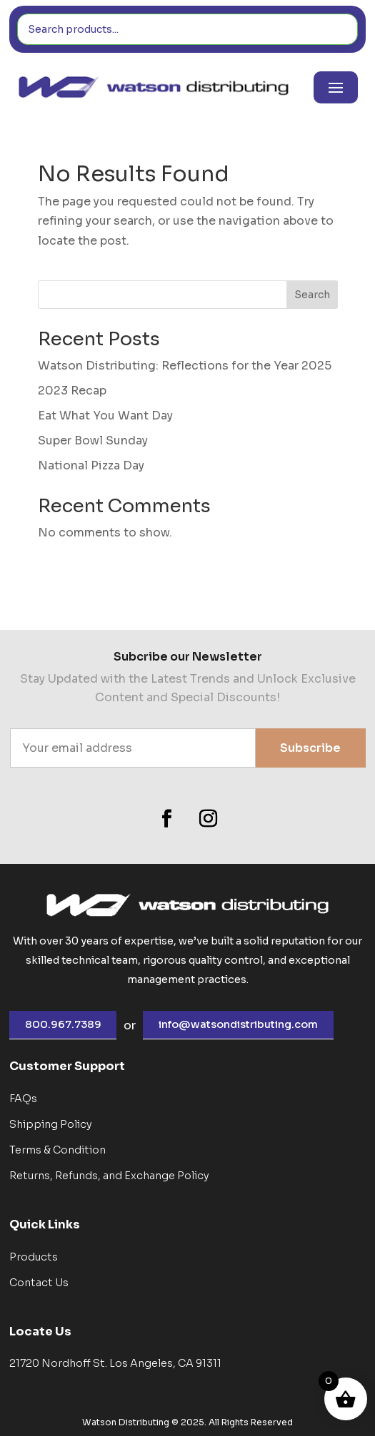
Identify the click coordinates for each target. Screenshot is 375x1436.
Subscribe (310, 747)
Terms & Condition (57, 1150)
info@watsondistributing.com (238, 1024)
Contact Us (39, 1282)
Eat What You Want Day (105, 415)
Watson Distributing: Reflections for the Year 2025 (184, 365)
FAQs (23, 1098)
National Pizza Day (91, 465)
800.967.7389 (63, 1024)
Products (33, 1257)
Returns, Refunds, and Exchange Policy (109, 1175)
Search (312, 294)
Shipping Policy (50, 1124)
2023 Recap (72, 390)
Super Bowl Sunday (93, 440)
